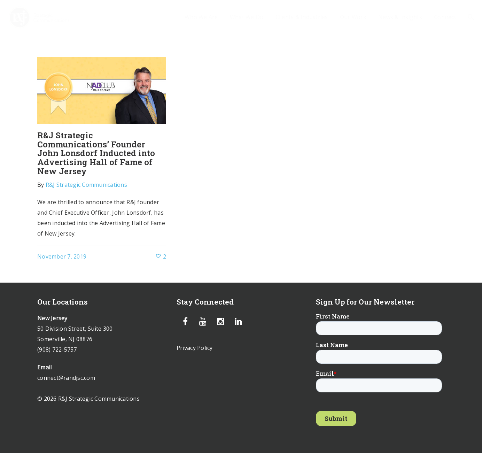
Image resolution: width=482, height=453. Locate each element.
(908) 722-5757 (57, 349)
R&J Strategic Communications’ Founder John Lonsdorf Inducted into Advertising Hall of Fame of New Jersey (96, 153)
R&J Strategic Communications (86, 185)
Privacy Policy (195, 348)
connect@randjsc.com (66, 378)
